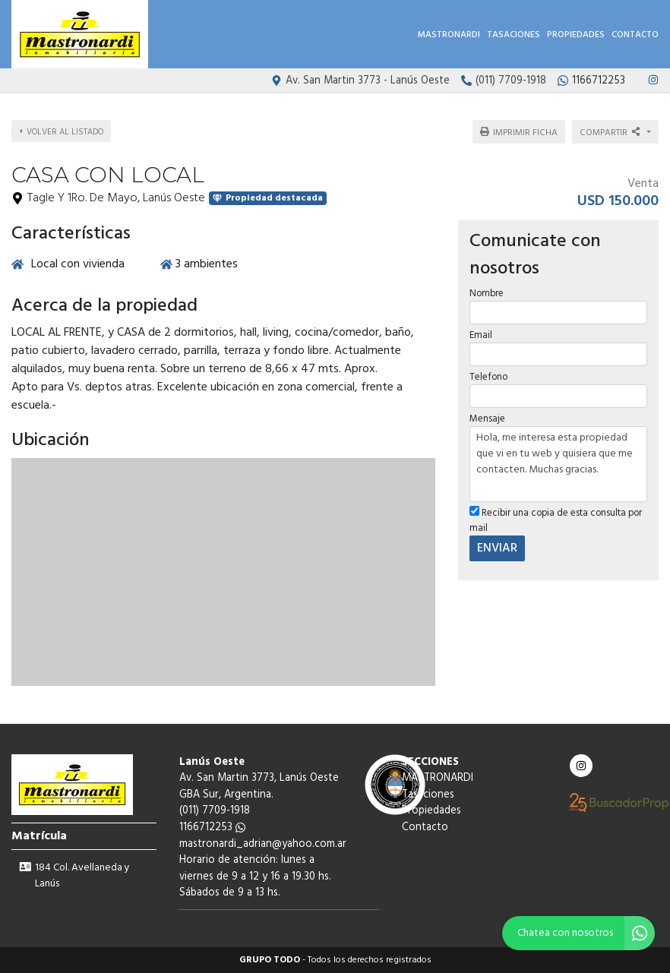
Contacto (635, 35)
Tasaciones (513, 35)
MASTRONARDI (449, 35)
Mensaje (487, 419)
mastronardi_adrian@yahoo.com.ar (262, 844)
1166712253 (212, 827)
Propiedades (576, 35)
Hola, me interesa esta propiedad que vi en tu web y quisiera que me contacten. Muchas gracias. (558, 464)
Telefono (488, 377)
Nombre (486, 293)
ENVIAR (497, 548)
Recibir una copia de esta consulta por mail (555, 520)
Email (480, 335)
